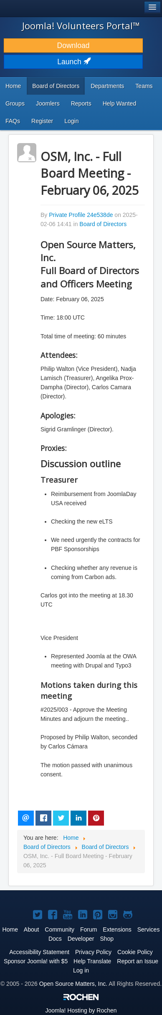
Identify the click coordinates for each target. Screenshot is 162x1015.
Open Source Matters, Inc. (73, 983)
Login (71, 121)
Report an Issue (137, 961)
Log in (81, 970)
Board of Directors (55, 86)
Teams (143, 86)
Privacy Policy (93, 952)
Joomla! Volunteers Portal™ (81, 25)
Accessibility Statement (39, 952)
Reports (81, 103)
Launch (73, 62)
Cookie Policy (135, 952)
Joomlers (48, 103)
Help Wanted (119, 103)
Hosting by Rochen (80, 1010)
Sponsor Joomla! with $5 (36, 961)
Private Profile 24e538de (81, 215)
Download (73, 45)
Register (42, 121)
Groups (15, 103)
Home (13, 86)
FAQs (12, 121)
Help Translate (92, 961)
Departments (107, 86)
